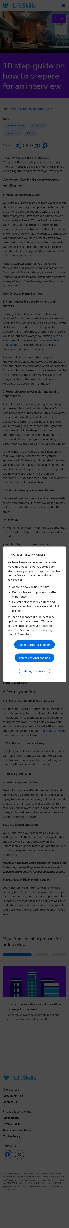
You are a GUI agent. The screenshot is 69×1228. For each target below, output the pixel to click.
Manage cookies (34, 671)
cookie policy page (42, 630)
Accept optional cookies (34, 644)
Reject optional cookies (34, 657)
